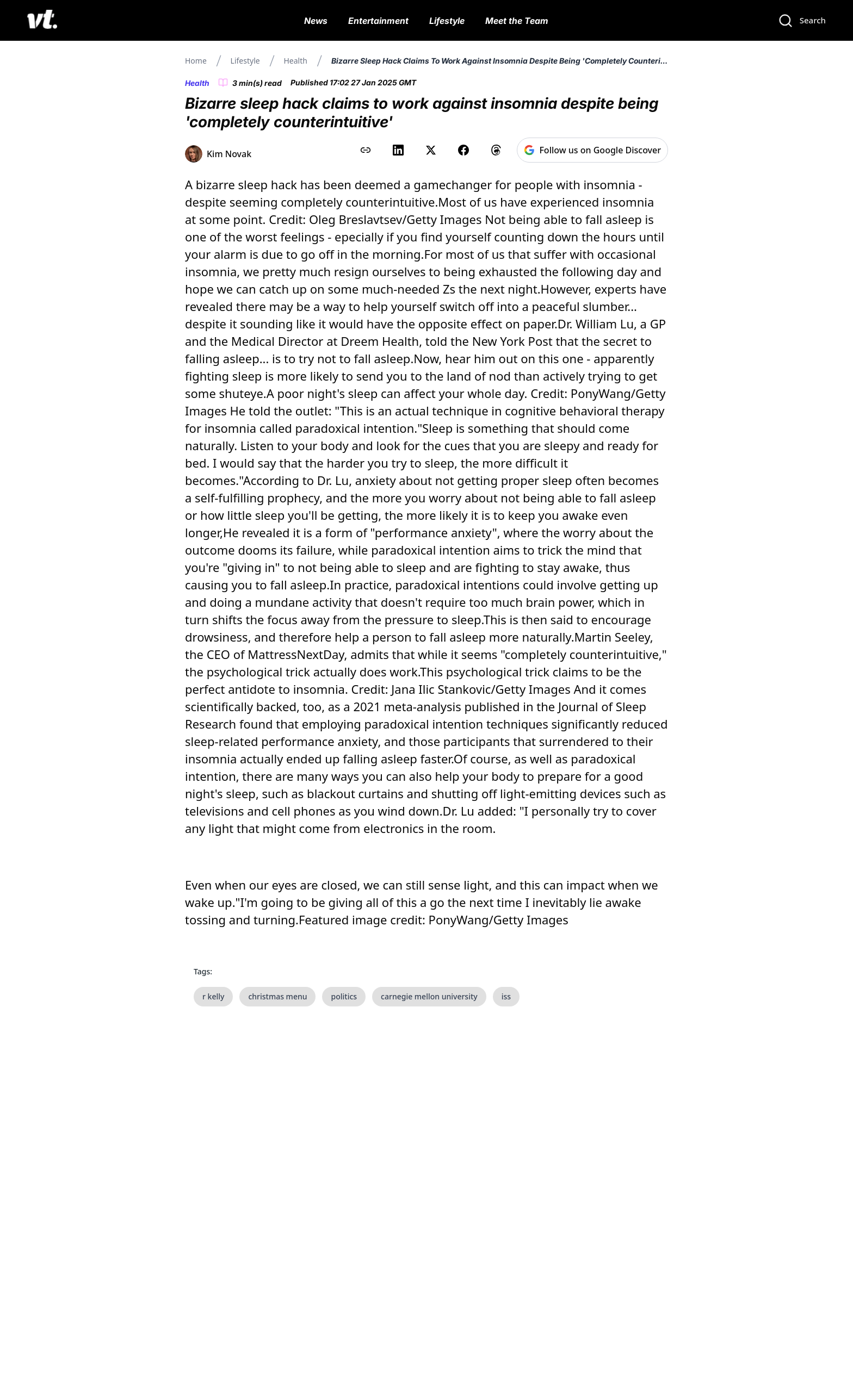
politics (344, 996)
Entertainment (378, 20)
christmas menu (277, 996)
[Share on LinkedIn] (398, 150)
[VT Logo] (42, 21)
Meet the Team (516, 20)
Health (295, 60)
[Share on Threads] (496, 150)
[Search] (802, 20)
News (315, 20)
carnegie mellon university (429, 996)
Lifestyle (447, 20)
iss (506, 996)
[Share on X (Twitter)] (431, 150)
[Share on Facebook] (463, 150)
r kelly (213, 996)
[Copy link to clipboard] (366, 150)
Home (196, 60)
